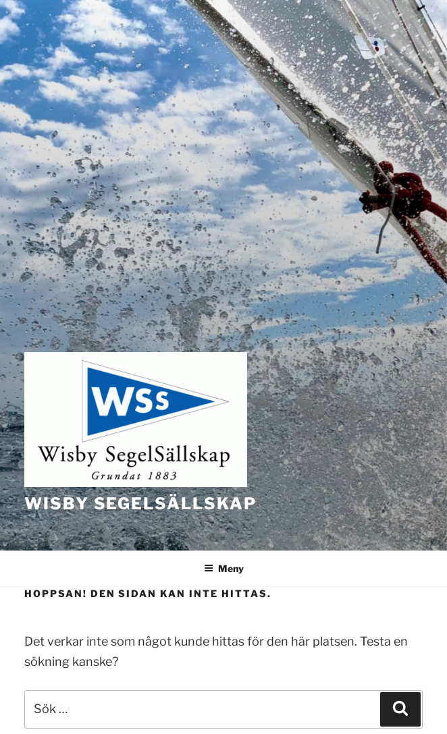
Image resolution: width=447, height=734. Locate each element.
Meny (224, 568)
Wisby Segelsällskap (140, 503)
